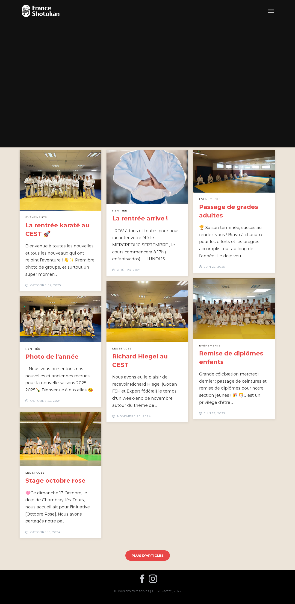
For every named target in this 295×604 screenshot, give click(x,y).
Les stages (121, 348)
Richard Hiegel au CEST (140, 360)
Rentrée (119, 210)
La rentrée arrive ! (140, 218)
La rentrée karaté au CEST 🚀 (57, 229)
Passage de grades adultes (228, 211)
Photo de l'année (52, 356)
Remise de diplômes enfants (231, 357)
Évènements (36, 217)
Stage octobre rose (55, 480)
